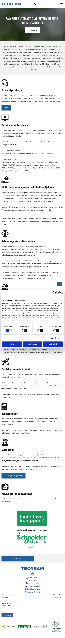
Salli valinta (32, 344)
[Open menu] (62, 4)
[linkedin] (32, 574)
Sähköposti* (6, 606)
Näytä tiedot (54, 338)
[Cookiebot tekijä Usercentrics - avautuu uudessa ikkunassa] (54, 292)
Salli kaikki (53, 344)
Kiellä (12, 344)
